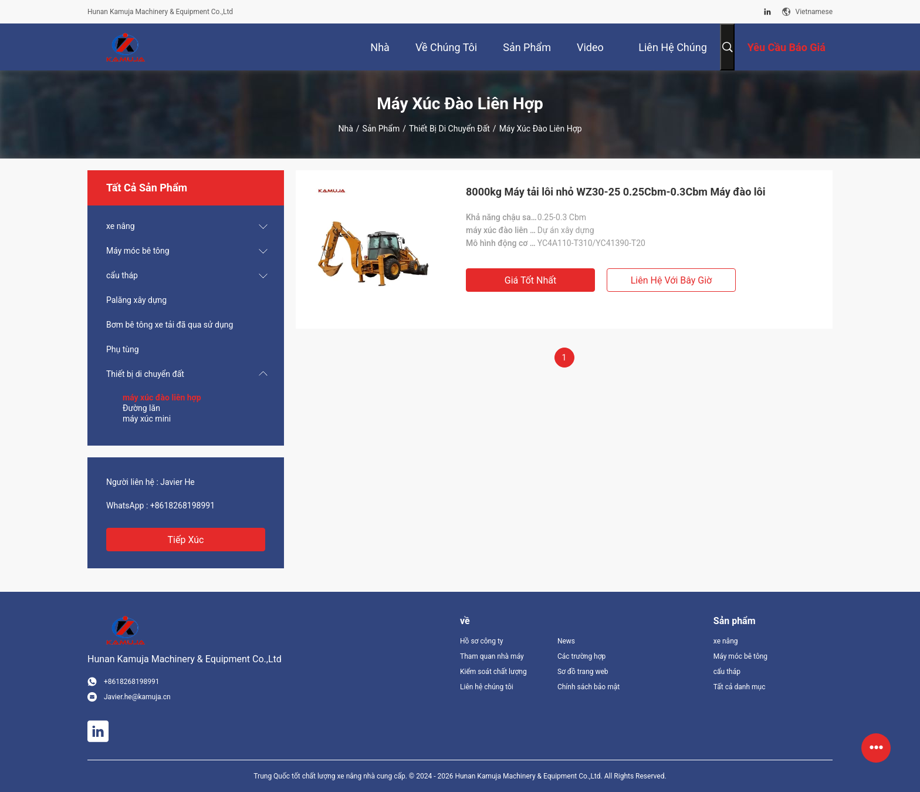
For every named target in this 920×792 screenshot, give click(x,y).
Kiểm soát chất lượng (493, 672)
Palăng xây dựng (136, 300)
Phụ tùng (122, 349)
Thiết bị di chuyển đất (449, 128)
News (566, 641)
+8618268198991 (182, 505)
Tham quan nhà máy (492, 656)
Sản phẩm (381, 128)
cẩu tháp (122, 275)
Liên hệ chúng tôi (486, 687)
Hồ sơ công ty (481, 641)
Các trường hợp (581, 656)
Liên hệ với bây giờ (671, 280)
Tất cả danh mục (739, 687)
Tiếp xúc (186, 539)
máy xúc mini (147, 418)
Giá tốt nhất (530, 280)
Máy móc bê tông (138, 250)
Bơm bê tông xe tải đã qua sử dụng (169, 324)
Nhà (345, 128)
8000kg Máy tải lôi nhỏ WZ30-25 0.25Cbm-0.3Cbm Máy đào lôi (616, 192)
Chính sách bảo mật (588, 687)
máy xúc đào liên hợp (162, 397)
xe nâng (120, 226)
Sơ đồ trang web (582, 672)
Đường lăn (141, 408)
